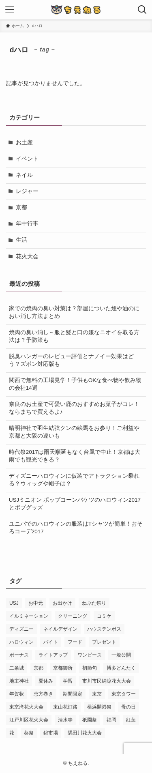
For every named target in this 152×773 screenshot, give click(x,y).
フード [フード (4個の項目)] (75, 642)
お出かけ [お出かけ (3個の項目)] (62, 603)
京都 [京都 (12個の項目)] (38, 668)
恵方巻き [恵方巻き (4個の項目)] (43, 694)
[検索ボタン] (142, 9)
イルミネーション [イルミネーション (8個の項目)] (28, 616)
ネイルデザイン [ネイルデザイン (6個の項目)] (60, 629)
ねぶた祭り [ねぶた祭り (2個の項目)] (94, 603)
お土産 (24, 143)
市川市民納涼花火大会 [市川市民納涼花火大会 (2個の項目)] (106, 681)
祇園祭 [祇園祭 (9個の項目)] (89, 720)
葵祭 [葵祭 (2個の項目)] (29, 733)
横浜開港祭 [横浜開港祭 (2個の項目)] (99, 707)
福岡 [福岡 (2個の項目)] (111, 720)
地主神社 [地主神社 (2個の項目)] (19, 681)
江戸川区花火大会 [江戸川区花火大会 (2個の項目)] (28, 720)
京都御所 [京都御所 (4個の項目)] (63, 668)
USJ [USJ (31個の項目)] (14, 603)
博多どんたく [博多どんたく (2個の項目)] (121, 668)
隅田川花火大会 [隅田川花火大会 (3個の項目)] (85, 733)
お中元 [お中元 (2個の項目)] (35, 603)
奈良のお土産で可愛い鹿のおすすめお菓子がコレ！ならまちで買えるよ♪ (74, 408)
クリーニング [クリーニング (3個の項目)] (72, 616)
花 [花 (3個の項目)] (11, 733)
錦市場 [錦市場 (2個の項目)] (50, 733)
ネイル (24, 175)
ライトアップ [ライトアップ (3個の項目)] (53, 655)
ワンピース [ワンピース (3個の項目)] (89, 655)
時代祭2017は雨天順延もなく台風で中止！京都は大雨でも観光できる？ (74, 456)
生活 (21, 240)
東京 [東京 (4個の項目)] (97, 694)
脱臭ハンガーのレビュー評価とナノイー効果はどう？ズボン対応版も (71, 360)
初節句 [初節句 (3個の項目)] (89, 668)
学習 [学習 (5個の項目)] (68, 681)
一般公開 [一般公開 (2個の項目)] (121, 655)
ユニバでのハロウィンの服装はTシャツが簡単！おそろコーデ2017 (76, 528)
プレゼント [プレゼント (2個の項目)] (104, 642)
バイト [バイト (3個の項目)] (50, 642)
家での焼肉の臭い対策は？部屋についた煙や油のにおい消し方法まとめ (74, 312)
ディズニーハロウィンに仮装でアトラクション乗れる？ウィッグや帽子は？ (74, 480)
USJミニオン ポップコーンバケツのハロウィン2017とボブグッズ (75, 504)
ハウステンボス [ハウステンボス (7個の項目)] (104, 629)
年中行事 (27, 224)
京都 (21, 207)
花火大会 (27, 256)
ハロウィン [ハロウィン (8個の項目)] (21, 642)
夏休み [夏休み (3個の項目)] (46, 681)
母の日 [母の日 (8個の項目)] (128, 707)
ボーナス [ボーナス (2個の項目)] (19, 655)
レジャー (27, 191)
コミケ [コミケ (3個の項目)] (104, 616)
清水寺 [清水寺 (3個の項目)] (65, 720)
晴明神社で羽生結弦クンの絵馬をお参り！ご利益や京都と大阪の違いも (74, 432)
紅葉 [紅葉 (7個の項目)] (131, 720)
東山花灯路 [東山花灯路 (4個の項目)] (65, 707)
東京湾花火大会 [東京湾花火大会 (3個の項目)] (26, 707)
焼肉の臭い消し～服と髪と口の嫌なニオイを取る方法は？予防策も (74, 336)
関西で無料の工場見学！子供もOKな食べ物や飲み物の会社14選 (75, 384)
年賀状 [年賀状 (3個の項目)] (16, 694)
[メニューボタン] (9, 9)
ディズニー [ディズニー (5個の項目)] (21, 629)
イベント (27, 159)
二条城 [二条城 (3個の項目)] (16, 668)
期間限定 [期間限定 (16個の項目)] (72, 694)
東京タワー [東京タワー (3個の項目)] (123, 694)
